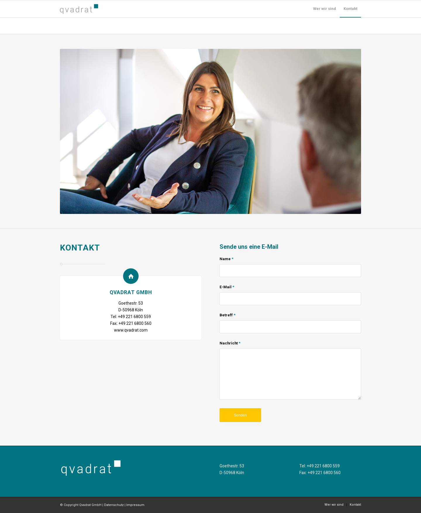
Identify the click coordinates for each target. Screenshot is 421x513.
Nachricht (230, 343)
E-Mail (227, 287)
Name (226, 259)
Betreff (227, 315)
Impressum (135, 505)
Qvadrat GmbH (131, 292)
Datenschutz (114, 505)
